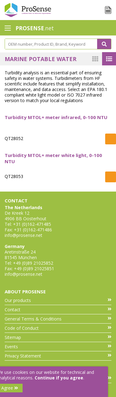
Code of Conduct (58, 328)
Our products (58, 300)
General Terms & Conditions (58, 319)
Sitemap (58, 337)
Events (58, 346)
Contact (58, 309)
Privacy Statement (58, 356)
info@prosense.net (23, 235)
